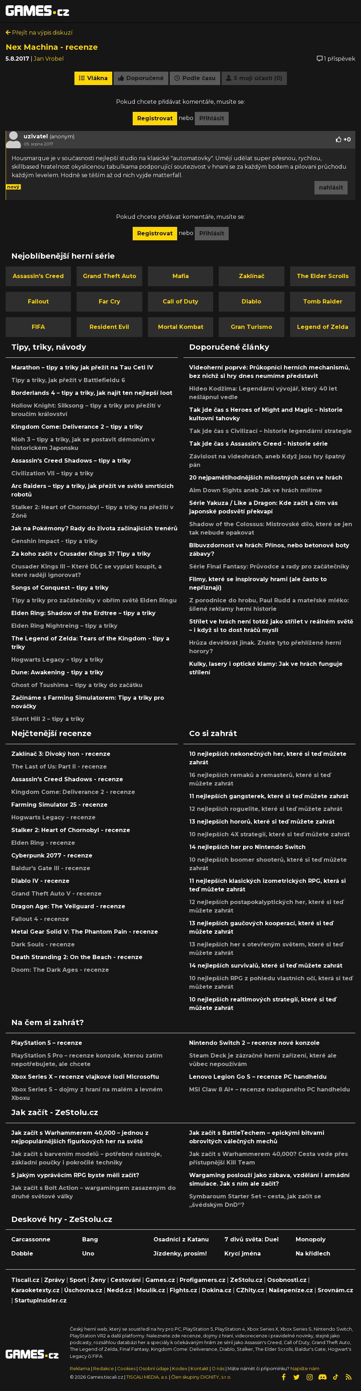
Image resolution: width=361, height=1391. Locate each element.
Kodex (180, 1368)
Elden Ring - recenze (43, 842)
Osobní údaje (154, 1368)
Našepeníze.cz (291, 1290)
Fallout (38, 301)
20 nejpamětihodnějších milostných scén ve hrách (265, 477)
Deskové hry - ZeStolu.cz (61, 1219)
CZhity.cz (250, 1290)
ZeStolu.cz (246, 1280)
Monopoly (311, 1239)
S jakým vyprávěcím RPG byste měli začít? (75, 1175)
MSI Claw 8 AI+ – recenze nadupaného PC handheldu (269, 1089)
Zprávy (54, 1280)
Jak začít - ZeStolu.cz (54, 1112)
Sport (78, 1280)
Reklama (80, 1368)
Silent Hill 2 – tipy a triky (47, 719)
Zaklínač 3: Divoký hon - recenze (60, 754)
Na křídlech (313, 1253)
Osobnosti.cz (287, 1280)
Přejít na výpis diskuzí (39, 32)
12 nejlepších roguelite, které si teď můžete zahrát (265, 809)
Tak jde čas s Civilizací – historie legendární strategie (270, 431)
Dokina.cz (216, 1290)
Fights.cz (183, 1290)
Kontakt (200, 1368)
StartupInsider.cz (40, 1300)
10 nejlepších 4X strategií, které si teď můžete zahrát (269, 834)
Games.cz (160, 1280)
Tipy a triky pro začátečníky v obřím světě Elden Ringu (94, 600)
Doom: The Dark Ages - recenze (60, 970)
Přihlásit (211, 118)
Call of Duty (180, 301)
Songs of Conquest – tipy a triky (60, 587)
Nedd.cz (119, 1290)
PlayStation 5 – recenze (46, 1043)
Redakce (103, 1368)
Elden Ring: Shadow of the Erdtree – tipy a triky (83, 613)
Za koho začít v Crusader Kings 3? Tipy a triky (81, 553)
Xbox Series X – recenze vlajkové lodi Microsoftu (85, 1076)
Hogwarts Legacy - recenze (53, 817)
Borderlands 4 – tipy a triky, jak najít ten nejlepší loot (91, 393)
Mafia (181, 276)
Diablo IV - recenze (40, 881)
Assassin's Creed (38, 276)
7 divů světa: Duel (251, 1239)
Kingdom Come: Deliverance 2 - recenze (73, 792)
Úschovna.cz (83, 1290)
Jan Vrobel (49, 58)
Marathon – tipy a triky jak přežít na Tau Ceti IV (82, 367)
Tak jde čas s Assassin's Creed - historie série (258, 443)
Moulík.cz (151, 1290)
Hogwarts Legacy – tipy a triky (57, 659)
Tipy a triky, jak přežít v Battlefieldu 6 (68, 380)
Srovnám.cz (335, 1290)
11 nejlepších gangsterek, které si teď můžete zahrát (268, 796)
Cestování (125, 1280)
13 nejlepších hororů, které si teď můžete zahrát (262, 821)
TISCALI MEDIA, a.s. (147, 1377)
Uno (88, 1253)
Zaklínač (251, 276)
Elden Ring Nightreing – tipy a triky (64, 625)
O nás (218, 1368)
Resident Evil (109, 327)
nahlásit (331, 187)
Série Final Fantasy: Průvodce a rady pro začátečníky (269, 566)
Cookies (126, 1368)
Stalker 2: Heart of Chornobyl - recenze (70, 830)
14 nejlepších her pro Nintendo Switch (247, 847)
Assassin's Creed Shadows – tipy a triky (71, 460)
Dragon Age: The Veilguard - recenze (68, 906)
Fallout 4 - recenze (40, 919)
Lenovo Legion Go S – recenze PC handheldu (258, 1076)
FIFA (38, 327)
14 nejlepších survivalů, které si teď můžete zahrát (265, 965)
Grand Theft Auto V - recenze (56, 893)
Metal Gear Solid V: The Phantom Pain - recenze (84, 931)
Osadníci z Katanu (181, 1239)
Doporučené (141, 78)
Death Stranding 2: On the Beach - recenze (77, 957)
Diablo (251, 301)
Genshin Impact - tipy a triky (54, 541)
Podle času (195, 78)
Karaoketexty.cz (35, 1290)
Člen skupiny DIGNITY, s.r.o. (201, 1377)
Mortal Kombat (180, 327)
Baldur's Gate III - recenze (50, 868)
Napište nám (304, 1368)
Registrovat (155, 118)
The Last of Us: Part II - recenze (59, 766)
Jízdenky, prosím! (180, 1253)
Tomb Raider (322, 301)
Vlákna (93, 78)
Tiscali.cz (25, 1280)
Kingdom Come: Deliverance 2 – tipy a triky (77, 426)
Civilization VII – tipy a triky (52, 473)
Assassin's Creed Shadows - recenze (67, 779)
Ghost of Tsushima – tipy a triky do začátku (77, 685)
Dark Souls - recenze (43, 944)
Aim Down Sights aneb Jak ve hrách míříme (255, 490)
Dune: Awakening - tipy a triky (57, 672)
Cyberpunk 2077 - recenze (51, 855)
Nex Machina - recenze (52, 47)
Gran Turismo (251, 327)
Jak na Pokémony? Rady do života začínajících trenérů (94, 528)
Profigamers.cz (202, 1280)
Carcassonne (30, 1239)
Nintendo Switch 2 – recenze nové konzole (254, 1043)
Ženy (98, 1280)
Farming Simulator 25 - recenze (59, 804)
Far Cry (109, 301)
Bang (90, 1239)
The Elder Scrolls (323, 276)
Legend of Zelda (322, 327)
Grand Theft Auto (109, 276)
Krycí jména (242, 1253)
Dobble (22, 1253)
